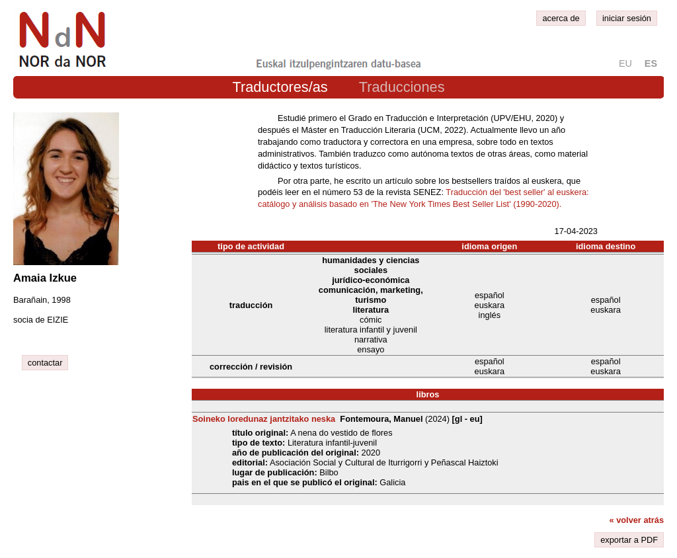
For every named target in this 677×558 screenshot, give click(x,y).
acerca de (560, 18)
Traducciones (402, 87)
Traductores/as (279, 87)
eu (625, 63)
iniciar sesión (626, 18)
